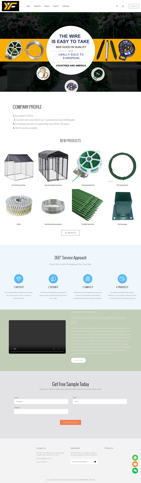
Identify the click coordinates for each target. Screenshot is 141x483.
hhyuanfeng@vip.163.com (44, 458)
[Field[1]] (41, 401)
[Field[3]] (100, 401)
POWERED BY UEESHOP (87, 480)
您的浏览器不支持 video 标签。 (37, 337)
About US (56, 6)
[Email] (81, 461)
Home (28, 6)
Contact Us (134, 6)
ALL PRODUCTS (70, 233)
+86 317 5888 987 (41, 462)
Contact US (37, 6)
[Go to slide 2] (71, 88)
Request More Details (70, 422)
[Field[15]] (41, 411)
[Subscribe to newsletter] (95, 461)
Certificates (65, 6)
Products (46, 6)
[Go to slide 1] (69, 88)
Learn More (78, 360)
